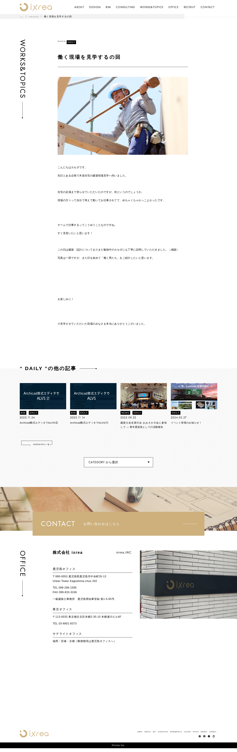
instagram (193, 739)
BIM (108, 7)
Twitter (206, 739)
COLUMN (160, 734)
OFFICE (173, 7)
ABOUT (79, 7)
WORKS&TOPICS (151, 7)
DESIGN (95, 7)
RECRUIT (190, 7)
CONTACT (208, 7)
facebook (200, 739)
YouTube (213, 739)
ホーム (23, 16)
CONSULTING (125, 7)
